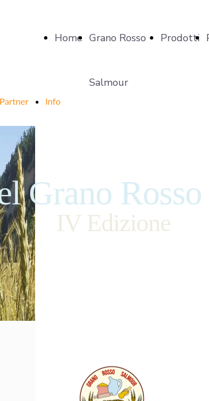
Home (68, 38)
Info (53, 101)
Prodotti (180, 38)
